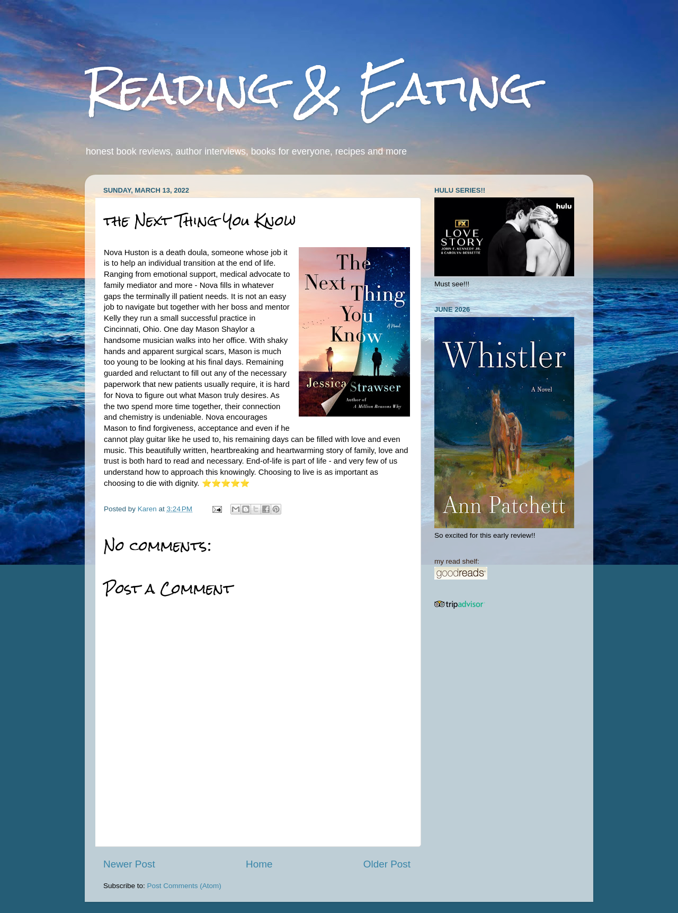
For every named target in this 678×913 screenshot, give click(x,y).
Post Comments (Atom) (184, 886)
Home (259, 864)
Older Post (387, 864)
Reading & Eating (309, 89)
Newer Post (129, 864)
